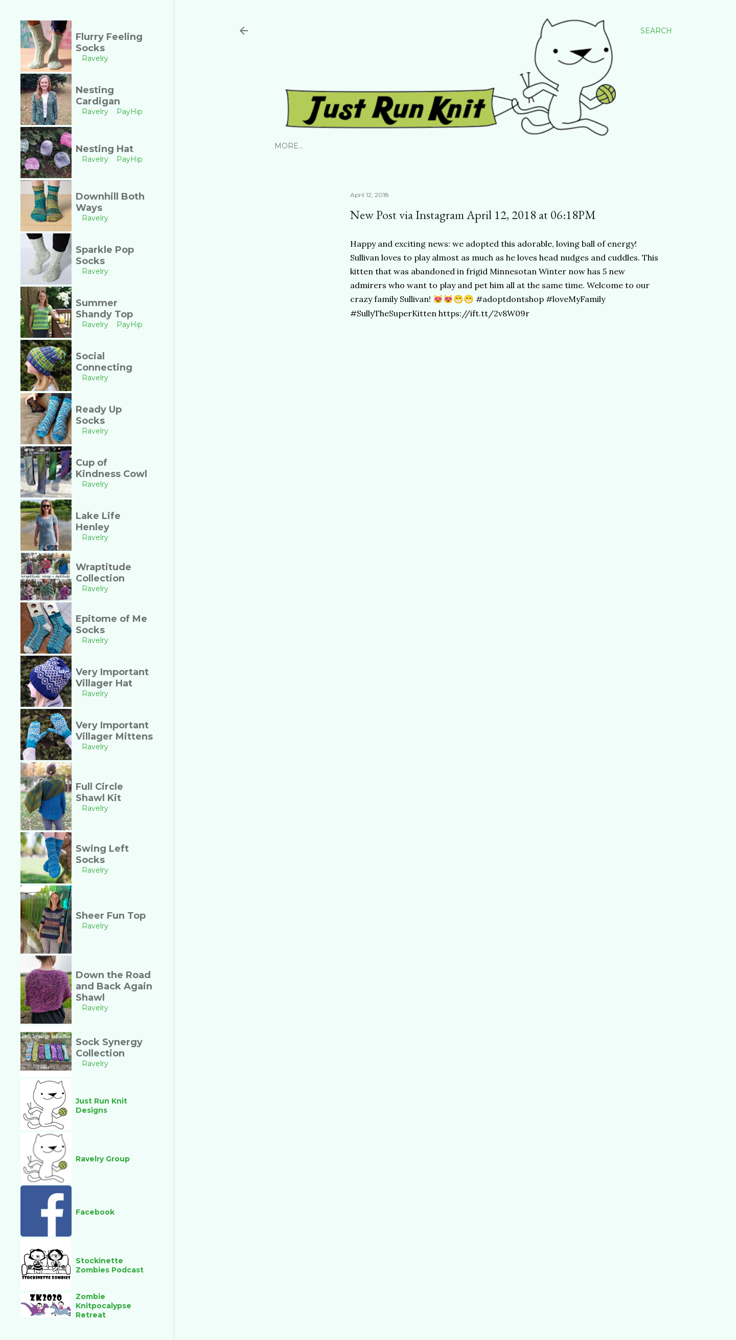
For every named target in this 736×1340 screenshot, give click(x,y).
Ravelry (343, 145)
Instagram (297, 145)
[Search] (656, 30)
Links (503, 145)
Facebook (465, 145)
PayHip (381, 145)
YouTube (419, 145)
